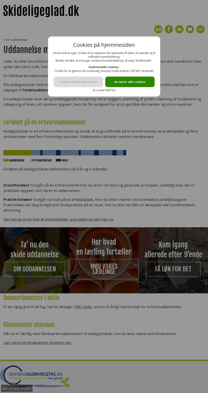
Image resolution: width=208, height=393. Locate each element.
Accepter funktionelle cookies (78, 82)
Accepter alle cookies (129, 82)
